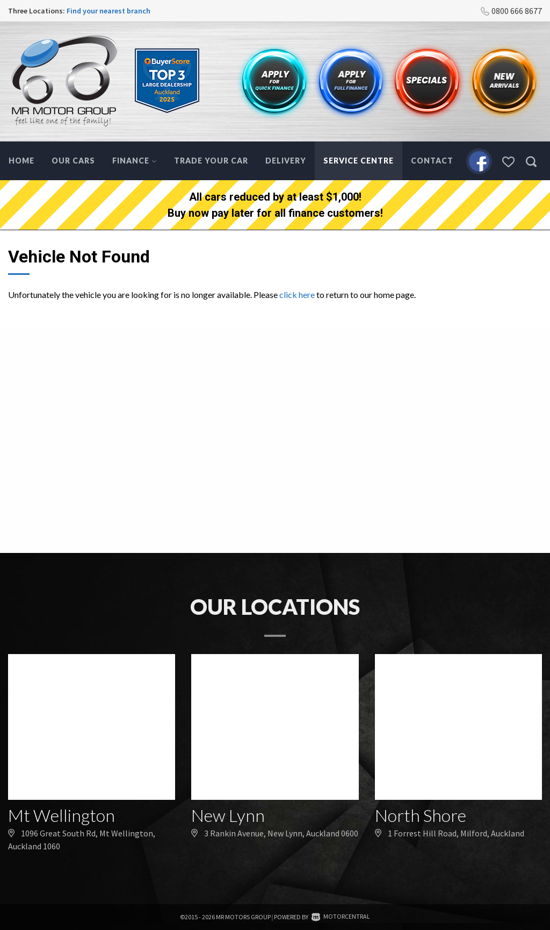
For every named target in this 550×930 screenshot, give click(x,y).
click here (297, 294)
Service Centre (358, 160)
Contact (432, 160)
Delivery (285, 160)
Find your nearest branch (108, 11)
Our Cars (73, 160)
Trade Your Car (211, 160)
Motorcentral (341, 916)
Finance (134, 160)
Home (21, 160)
